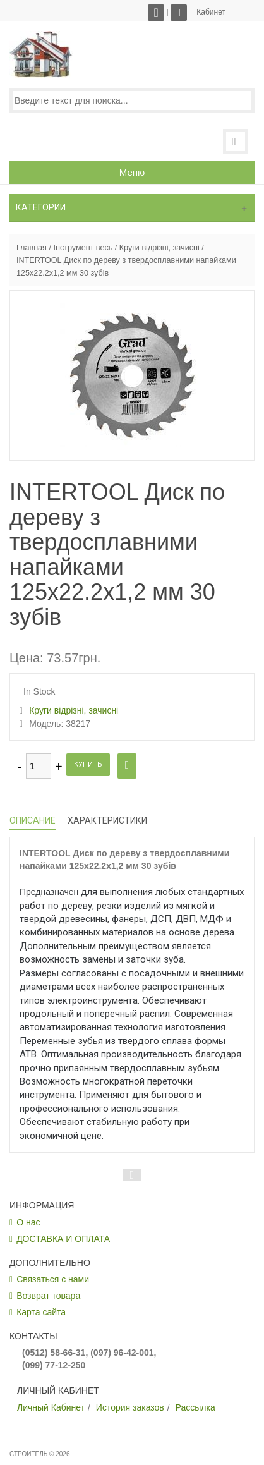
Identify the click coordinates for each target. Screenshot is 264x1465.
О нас (28, 1222)
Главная (31, 247)
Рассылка (195, 1407)
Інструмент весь (82, 247)
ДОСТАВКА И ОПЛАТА (63, 1239)
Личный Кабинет (51, 1407)
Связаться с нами (52, 1279)
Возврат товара (48, 1296)
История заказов (130, 1407)
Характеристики (107, 820)
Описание (32, 820)
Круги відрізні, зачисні (159, 247)
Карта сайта (41, 1312)
